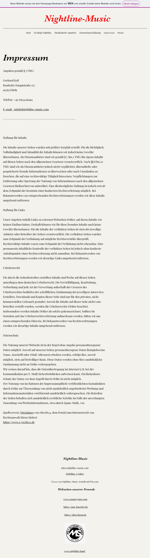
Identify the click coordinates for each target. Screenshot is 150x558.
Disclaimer (27, 412)
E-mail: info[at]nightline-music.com (26, 109)
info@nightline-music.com (74, 467)
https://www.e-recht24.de (19, 422)
